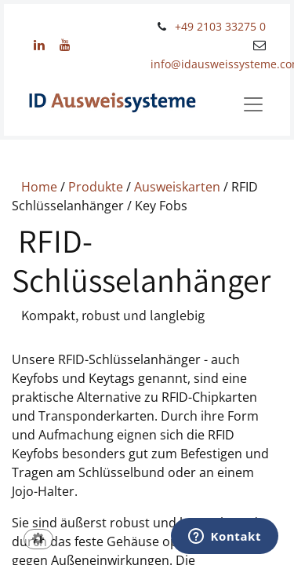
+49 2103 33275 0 (220, 26)
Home (39, 186)
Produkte (95, 186)
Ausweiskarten (177, 186)
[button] (38, 540)
